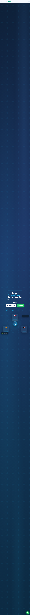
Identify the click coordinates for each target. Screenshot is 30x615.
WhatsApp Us (20, 305)
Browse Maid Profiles (11, 305)
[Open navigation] (29, 1)
